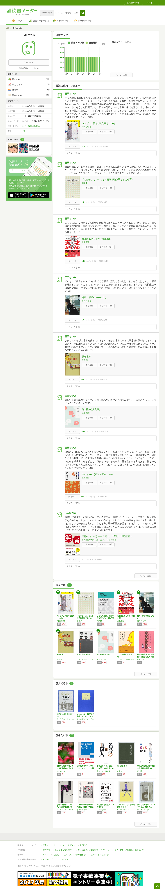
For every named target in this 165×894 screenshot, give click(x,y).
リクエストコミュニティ (100, 855)
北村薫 (139, 771)
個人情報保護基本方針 (64, 850)
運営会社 (46, 850)
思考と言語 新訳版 (84, 654)
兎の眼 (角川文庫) (91, 409)
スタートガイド (68, 845)
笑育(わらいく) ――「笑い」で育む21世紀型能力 (107, 536)
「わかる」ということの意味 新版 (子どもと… (85, 618)
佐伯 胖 (85, 183)
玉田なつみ (70, 93)
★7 (82, 379)
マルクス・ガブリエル (65, 810)
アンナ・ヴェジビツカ (125, 659)
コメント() (91, 146)
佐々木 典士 (101, 810)
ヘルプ (45, 855)
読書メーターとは (50, 845)
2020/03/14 (103, 146)
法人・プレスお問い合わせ (75, 855)
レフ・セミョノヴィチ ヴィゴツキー (86, 659)
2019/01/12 (102, 202)
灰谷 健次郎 (86, 413)
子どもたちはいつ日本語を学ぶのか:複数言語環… (105, 618)
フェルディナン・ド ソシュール (86, 719)
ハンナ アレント (123, 810)
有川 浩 (85, 360)
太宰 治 (119, 771)
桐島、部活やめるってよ (94, 297)
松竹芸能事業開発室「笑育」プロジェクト (99, 540)
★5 (82, 497)
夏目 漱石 (86, 478)
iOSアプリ (63, 859)
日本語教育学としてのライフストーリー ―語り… (85, 768)
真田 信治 (140, 659)
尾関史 (99, 621)
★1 (82, 202)
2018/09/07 (102, 320)
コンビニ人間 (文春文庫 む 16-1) (98, 123)
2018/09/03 (102, 379)
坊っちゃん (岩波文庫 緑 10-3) (97, 474)
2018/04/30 (98, 559)
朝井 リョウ (86, 301)
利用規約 (83, 845)
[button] (82, 13)
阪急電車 (86, 356)
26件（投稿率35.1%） (31, 126)
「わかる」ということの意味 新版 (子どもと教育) (107, 179)
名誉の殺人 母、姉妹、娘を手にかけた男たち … (105, 768)
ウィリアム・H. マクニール (66, 719)
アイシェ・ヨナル (103, 771)
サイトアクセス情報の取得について (129, 850)
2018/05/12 (102, 497)
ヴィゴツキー (82, 810)
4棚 (23, 131)
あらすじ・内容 (106, 131)
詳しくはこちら (18, 170)
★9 (82, 320)
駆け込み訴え (122, 766)
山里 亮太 (86, 242)
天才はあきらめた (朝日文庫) (96, 238)
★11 (83, 431)
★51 (83, 146)
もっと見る (122, 75)
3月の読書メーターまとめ (28, 68)
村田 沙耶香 (86, 127)
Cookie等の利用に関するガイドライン (93, 850)
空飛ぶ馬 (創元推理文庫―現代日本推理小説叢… (146, 768)
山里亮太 (120, 621)
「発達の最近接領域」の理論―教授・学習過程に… (85, 807)
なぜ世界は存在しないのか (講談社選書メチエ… (65, 807)
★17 (83, 261)
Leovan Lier (61, 771)
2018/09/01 (103, 431)
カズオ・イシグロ (144, 810)
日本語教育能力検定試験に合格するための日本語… (145, 657)
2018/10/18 (103, 261)
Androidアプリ (49, 859)
